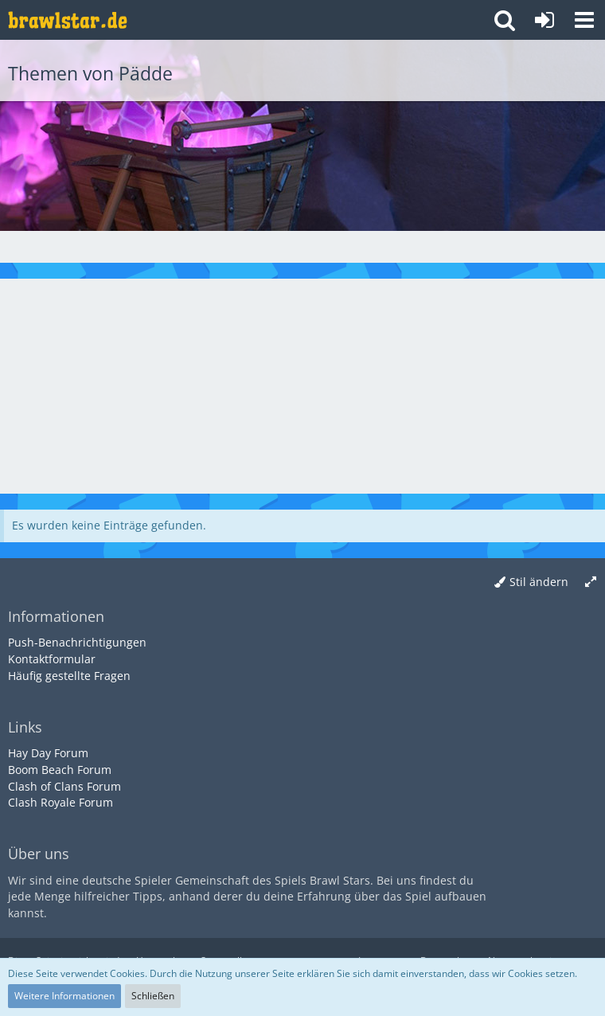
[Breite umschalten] (590, 582)
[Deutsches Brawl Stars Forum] (68, 20)
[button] (584, 20)
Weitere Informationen (64, 995)
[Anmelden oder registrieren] (544, 20)
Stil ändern (538, 581)
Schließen (152, 995)
